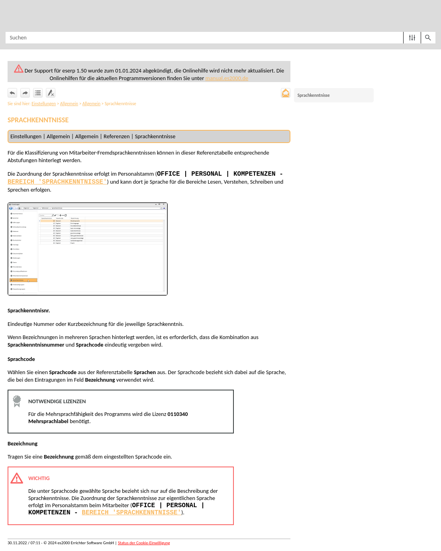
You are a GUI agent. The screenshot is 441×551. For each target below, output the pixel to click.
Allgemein (69, 103)
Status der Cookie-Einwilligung (144, 542)
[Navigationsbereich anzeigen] (10, 15)
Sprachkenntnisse (314, 95)
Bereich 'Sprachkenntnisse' (57, 182)
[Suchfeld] (220, 37)
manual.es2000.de (226, 78)
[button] (412, 37)
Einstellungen (43, 103)
